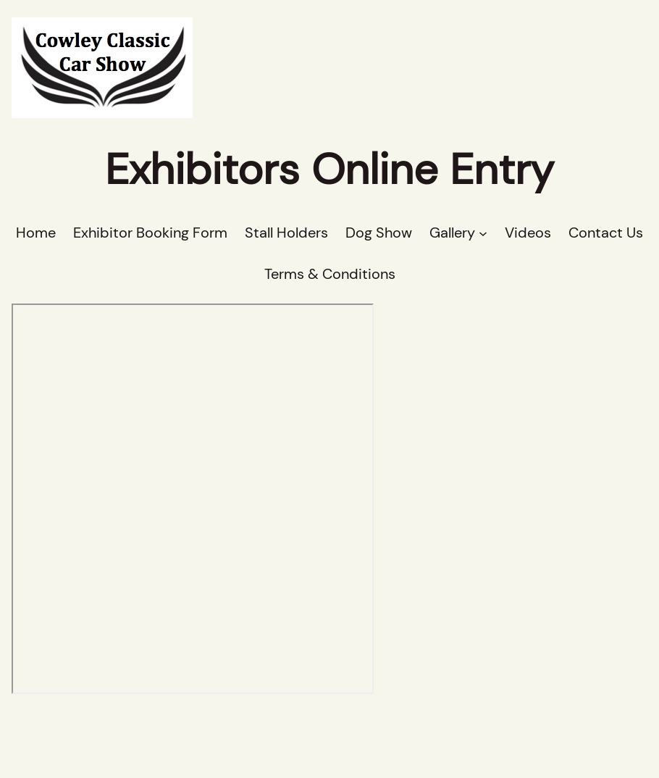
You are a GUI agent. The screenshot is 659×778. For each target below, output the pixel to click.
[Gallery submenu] (483, 233)
